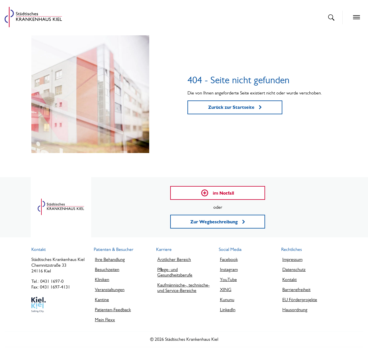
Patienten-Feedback (113, 309)
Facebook (229, 259)
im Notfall (217, 192)
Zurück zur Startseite (235, 107)
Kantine (102, 299)
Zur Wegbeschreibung (217, 221)
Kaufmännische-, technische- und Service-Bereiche (183, 287)
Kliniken (102, 279)
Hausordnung (294, 309)
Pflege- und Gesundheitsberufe (174, 272)
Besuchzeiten (107, 269)
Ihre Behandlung (110, 259)
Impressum (292, 259)
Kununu (227, 299)
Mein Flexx (105, 319)
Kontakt (289, 279)
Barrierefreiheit (296, 289)
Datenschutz (294, 269)
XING (225, 289)
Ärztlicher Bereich (174, 259)
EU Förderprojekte (299, 299)
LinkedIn (227, 309)
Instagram (229, 269)
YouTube (228, 279)
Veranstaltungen (109, 289)
